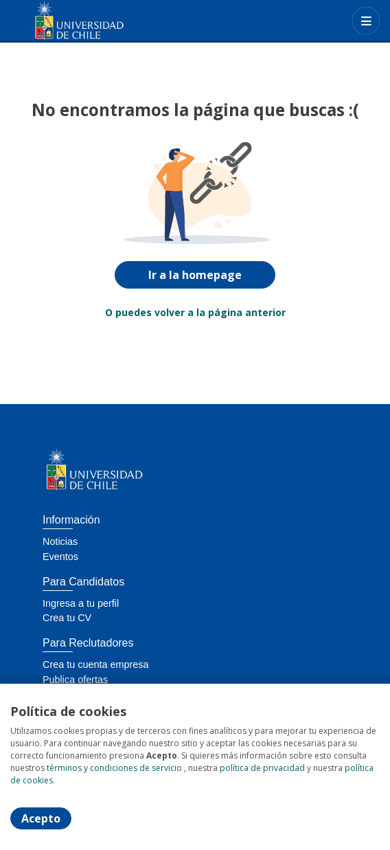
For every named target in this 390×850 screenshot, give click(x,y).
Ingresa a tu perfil (81, 603)
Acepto (40, 818)
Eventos (60, 556)
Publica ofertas (75, 679)
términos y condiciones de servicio (114, 768)
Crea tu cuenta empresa (95, 664)
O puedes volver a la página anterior (195, 312)
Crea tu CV (67, 617)
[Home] (59, 21)
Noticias (60, 541)
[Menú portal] (366, 20)
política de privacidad (262, 768)
